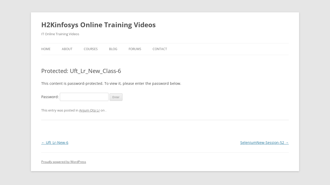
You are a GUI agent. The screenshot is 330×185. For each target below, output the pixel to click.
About (67, 49)
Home (46, 49)
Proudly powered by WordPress (63, 162)
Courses (91, 49)
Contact (160, 49)
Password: (75, 96)
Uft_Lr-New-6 (54, 142)
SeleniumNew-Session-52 (264, 142)
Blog (113, 49)
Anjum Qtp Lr (89, 110)
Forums (135, 49)
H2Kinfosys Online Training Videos (98, 24)
